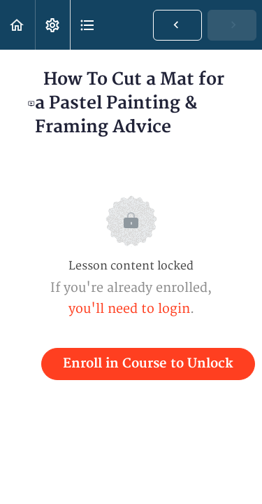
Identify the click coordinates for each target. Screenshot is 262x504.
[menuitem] (52, 25)
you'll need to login (129, 309)
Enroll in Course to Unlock (148, 364)
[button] (17, 25)
